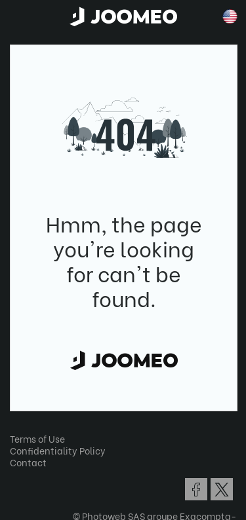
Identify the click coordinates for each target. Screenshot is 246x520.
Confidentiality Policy (58, 450)
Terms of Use (37, 438)
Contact (28, 462)
